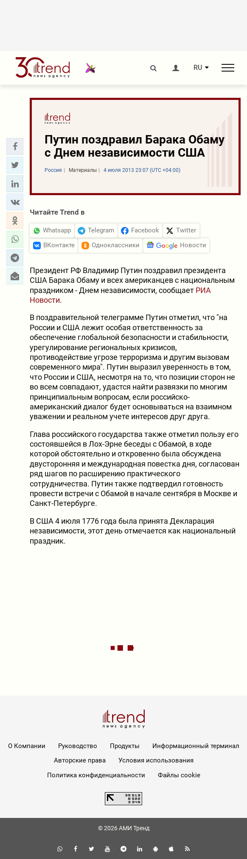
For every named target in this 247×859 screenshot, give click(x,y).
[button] (15, 146)
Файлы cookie (179, 775)
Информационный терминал (195, 746)
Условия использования (156, 760)
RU (198, 67)
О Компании (26, 746)
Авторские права (80, 760)
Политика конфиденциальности (96, 775)
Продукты (125, 746)
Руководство (77, 746)
